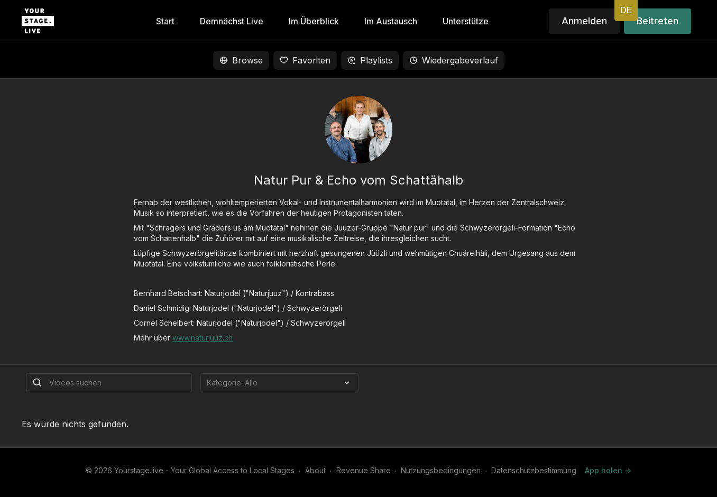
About (315, 470)
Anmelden (584, 20)
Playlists (369, 60)
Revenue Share (363, 470)
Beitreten (657, 20)
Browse (241, 60)
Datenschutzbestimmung (533, 470)
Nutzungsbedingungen (441, 470)
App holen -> (608, 470)
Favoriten (305, 60)
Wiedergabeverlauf (453, 60)
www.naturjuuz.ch (202, 337)
